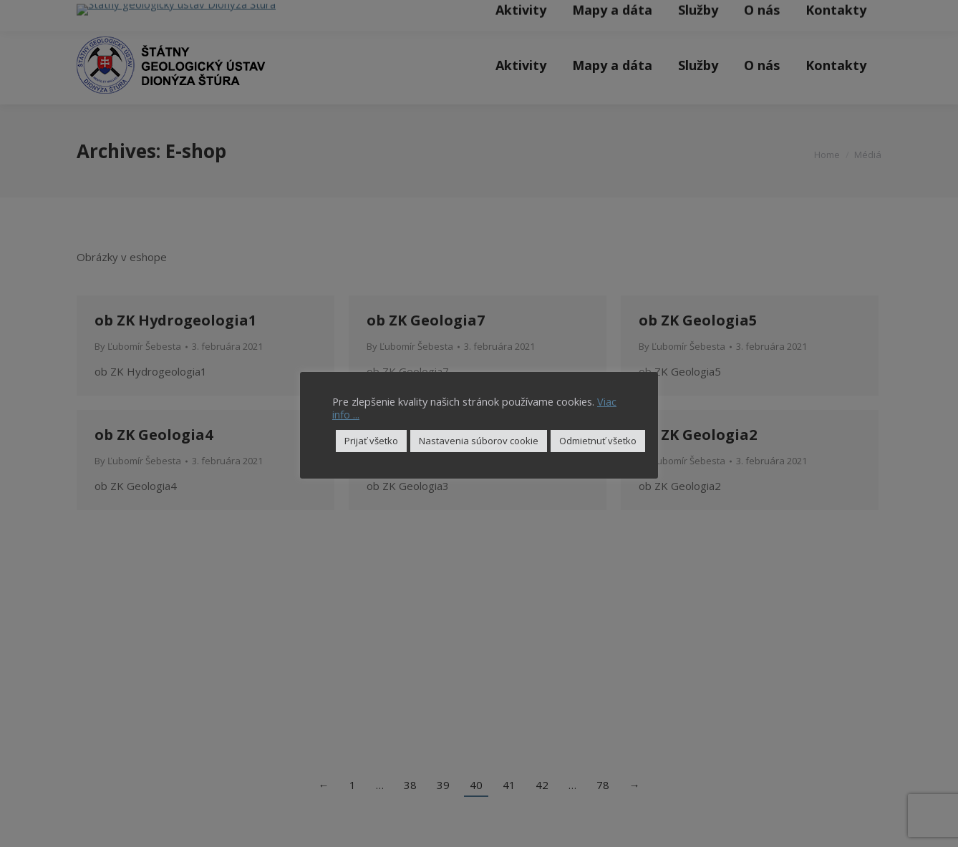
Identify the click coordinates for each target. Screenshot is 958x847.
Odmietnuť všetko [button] (598, 440)
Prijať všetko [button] (371, 440)
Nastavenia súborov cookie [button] (478, 440)
